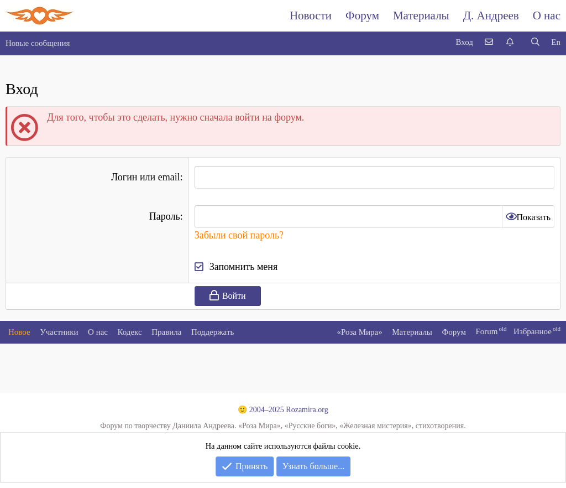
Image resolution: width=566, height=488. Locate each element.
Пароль (164, 216)
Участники (59, 332)
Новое (19, 332)
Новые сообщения (38, 43)
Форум (362, 15)
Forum (486, 331)
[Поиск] (535, 42)
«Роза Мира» (359, 332)
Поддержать (212, 332)
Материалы (421, 15)
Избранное (532, 331)
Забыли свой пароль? (239, 235)
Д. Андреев (491, 15)
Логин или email (145, 177)
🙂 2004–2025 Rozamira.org (283, 410)
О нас (546, 15)
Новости (311, 15)
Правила (166, 332)
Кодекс (130, 332)
